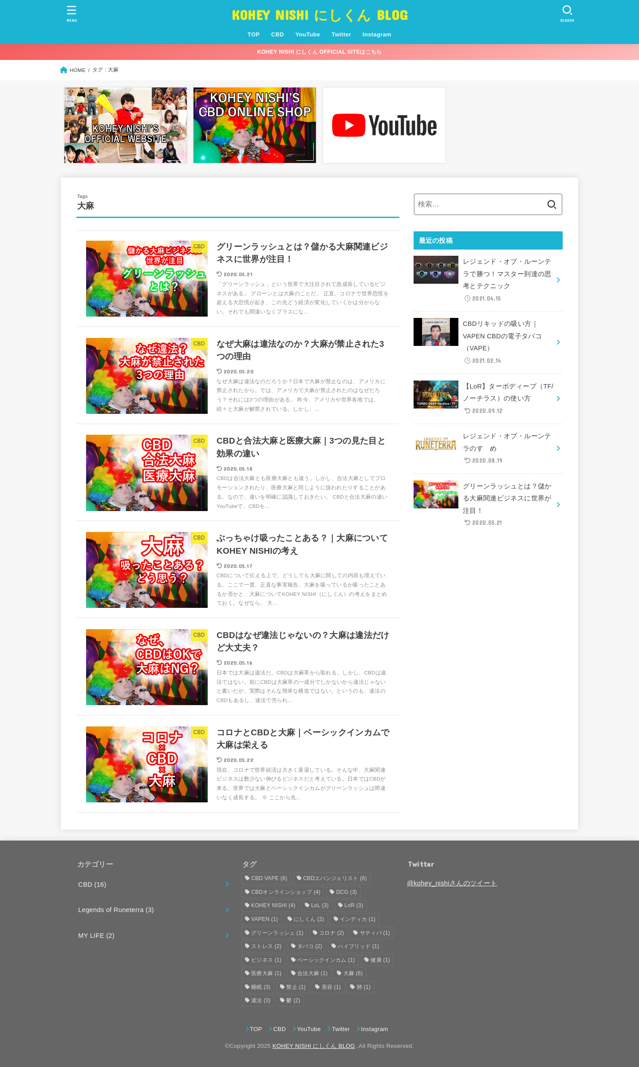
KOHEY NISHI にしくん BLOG (319, 14)
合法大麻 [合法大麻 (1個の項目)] (312, 973)
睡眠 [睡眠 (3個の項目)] (261, 987)
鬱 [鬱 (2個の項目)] (293, 1000)
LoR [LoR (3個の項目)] (353, 905)
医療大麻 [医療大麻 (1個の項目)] (266, 973)
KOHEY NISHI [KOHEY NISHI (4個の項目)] (273, 905)
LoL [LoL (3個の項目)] (320, 905)
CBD (277, 34)
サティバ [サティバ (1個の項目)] (375, 933)
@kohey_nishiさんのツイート (452, 883)
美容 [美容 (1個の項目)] (331, 987)
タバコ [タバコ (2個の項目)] (309, 946)
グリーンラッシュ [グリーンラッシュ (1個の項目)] (277, 933)
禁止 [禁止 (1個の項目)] (296, 987)
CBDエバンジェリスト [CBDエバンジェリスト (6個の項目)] (335, 878)
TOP (254, 34)
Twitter (341, 34)
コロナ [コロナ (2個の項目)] (331, 933)
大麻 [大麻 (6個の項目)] (353, 973)
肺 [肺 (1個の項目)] (364, 987)
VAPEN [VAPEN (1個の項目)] (264, 919)
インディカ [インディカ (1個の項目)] (358, 919)
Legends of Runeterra (116, 909)
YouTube (308, 34)
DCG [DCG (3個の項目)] (346, 892)
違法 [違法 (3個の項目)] (261, 1000)
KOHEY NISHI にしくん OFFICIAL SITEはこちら (319, 52)
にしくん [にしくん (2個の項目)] (309, 919)
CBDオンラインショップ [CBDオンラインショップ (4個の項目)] (285, 892)
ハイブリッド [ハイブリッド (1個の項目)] (358, 946)
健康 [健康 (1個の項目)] (380, 960)
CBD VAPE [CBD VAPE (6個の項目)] (269, 878)
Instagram (377, 34)
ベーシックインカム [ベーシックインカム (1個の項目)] (326, 960)
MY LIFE (96, 935)
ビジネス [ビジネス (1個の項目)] (266, 960)
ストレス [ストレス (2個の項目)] (266, 946)
